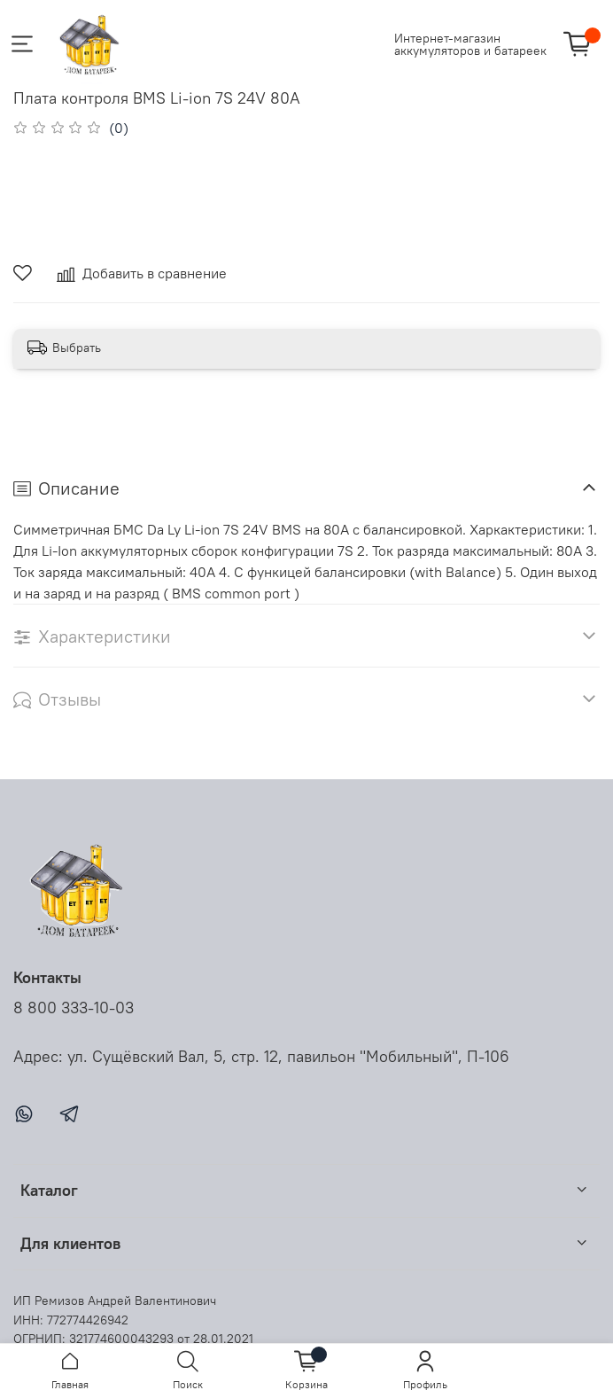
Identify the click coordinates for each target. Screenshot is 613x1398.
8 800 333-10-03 (73, 1008)
